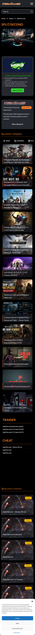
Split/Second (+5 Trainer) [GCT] (13, 432)
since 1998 (25, 107)
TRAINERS (19, 141)
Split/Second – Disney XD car (12, 447)
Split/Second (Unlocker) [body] (13, 426)
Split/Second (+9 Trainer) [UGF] (13, 429)
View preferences (17, 628)
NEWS (6, 141)
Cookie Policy (16, 632)
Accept (17, 618)
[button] (32, 601)
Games (11, 18)
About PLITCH (17, 90)
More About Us (17, 124)
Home (3, 18)
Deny (17, 623)
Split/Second (21, 18)
